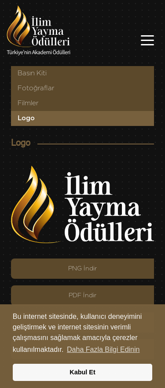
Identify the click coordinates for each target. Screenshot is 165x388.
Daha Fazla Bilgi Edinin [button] (103, 349)
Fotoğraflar (36, 88)
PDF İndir (82, 295)
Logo (26, 118)
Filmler (28, 103)
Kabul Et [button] (82, 372)
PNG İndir (82, 269)
